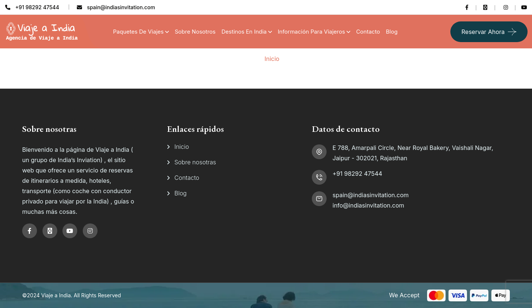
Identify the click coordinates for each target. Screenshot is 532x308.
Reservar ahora (483, 31)
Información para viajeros (311, 31)
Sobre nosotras (195, 162)
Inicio (272, 58)
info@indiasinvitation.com (368, 205)
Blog (392, 31)
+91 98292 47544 (357, 173)
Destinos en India (244, 31)
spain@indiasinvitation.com (370, 195)
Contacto (368, 31)
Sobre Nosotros (195, 31)
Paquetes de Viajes (138, 31)
